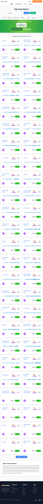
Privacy (34, 488)
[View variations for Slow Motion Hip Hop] (13, 57)
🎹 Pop (22, 17)
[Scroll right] (40, 18)
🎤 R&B (33, 17)
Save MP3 (12, 49)
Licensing (35, 490)
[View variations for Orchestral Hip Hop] (34, 74)
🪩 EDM (3, 17)
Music (11, 4)
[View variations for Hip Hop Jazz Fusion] (35, 57)
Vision (23, 490)
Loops (25, 4)
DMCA (34, 492)
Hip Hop (4, 41)
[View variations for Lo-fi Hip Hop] (35, 91)
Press (23, 486)
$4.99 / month (27, 29)
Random (33, 13)
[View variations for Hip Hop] (13, 40)
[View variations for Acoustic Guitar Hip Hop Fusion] (35, 40)
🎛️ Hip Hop (16, 17)
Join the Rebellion (37, 1)
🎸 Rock (28, 17)
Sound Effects (18, 4)
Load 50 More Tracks (21, 457)
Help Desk (24, 493)
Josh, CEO (24, 494)
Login (30, 1)
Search (26, 13)
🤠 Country (10, 17)
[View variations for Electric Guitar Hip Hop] (13, 91)
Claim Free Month (17, 29)
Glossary (24, 491)
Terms (34, 487)
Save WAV (17, 49)
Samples (31, 4)
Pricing (23, 488)
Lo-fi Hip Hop (27, 91)
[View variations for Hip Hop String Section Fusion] (13, 74)
